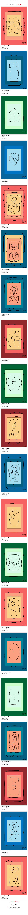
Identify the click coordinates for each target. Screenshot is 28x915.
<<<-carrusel (10, 4)
